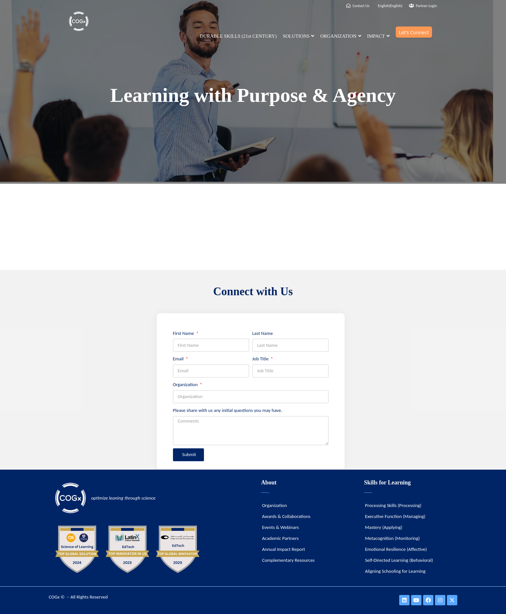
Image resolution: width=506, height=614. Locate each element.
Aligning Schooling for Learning (395, 571)
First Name (184, 333)
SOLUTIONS (298, 36)
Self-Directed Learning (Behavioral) (399, 560)
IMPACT (378, 36)
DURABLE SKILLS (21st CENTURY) (238, 36)
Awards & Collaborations (286, 516)
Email (179, 359)
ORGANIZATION (340, 36)
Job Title (261, 359)
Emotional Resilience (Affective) (396, 549)
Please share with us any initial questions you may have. (227, 410)
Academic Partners (280, 538)
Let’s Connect (414, 32)
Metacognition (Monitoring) (392, 538)
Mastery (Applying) (383, 527)
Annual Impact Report (283, 549)
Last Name (262, 333)
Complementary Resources (288, 560)
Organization (186, 384)
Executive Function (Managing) (395, 516)
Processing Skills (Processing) (393, 505)
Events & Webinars (280, 527)
